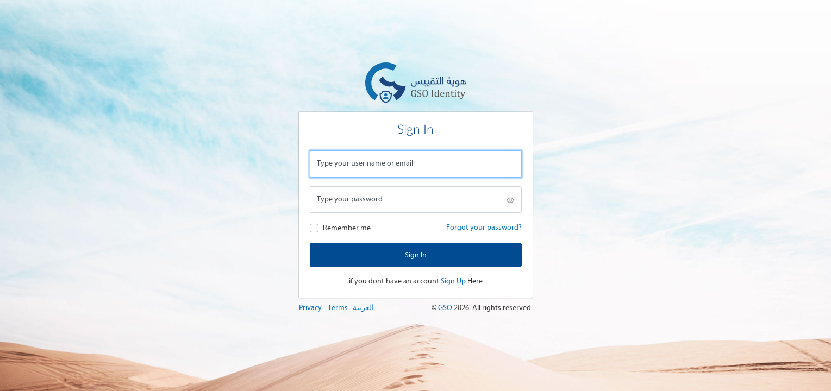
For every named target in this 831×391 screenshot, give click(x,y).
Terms (338, 307)
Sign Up (453, 281)
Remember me (347, 227)
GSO (446, 307)
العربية (363, 307)
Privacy (310, 307)
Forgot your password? (484, 227)
